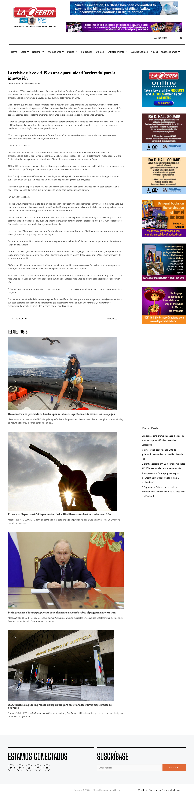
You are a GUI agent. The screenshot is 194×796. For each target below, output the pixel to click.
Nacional (38, 52)
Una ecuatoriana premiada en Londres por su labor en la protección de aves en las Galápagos (61, 414)
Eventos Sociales (139, 52)
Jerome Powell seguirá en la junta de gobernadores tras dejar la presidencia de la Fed (162, 454)
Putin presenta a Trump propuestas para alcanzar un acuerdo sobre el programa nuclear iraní (62, 612)
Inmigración (86, 52)
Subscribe (174, 767)
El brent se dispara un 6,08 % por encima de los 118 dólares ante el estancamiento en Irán (59, 514)
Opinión (100, 52)
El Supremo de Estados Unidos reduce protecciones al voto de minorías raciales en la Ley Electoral (163, 491)
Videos (154, 52)
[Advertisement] (164, 351)
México (72, 52)
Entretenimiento (117, 52)
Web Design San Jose (147, 790)
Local (25, 52)
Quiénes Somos (170, 52)
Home (14, 52)
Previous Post (20, 318)
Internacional (55, 52)
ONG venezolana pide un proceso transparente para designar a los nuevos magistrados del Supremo (60, 706)
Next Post (113, 318)
